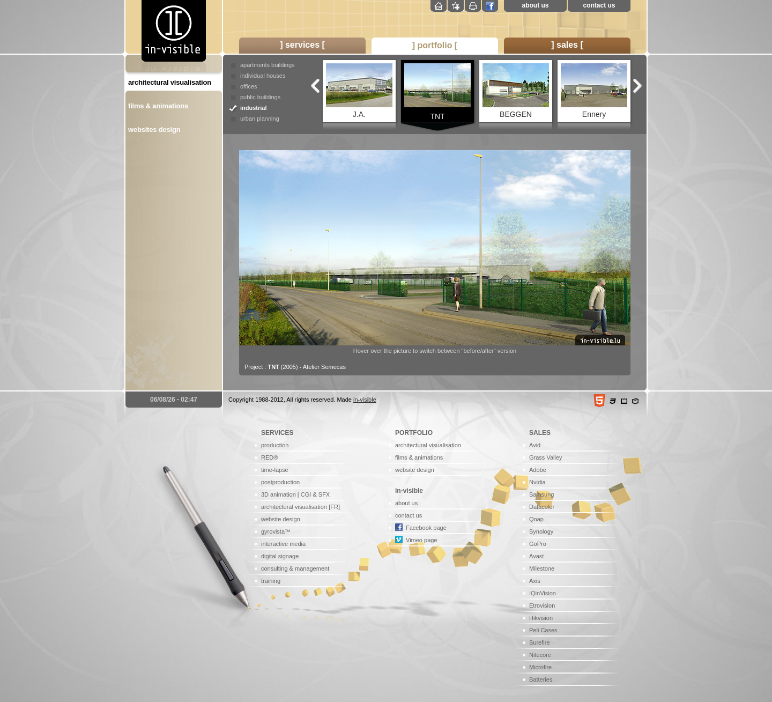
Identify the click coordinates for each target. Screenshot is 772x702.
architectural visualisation (169, 82)
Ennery (594, 91)
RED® (269, 457)
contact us (599, 5)
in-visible (364, 399)
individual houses (262, 75)
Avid (534, 445)
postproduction (280, 482)
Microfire (540, 667)
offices (248, 86)
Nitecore (540, 655)
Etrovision (542, 605)
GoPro (537, 544)
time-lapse (274, 470)
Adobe (537, 470)
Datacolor (541, 507)
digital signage (280, 556)
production (274, 445)
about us (535, 5)
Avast (536, 556)
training (270, 581)
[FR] (334, 507)
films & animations (158, 106)
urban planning (259, 118)
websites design (154, 129)
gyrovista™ (276, 531)
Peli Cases (543, 630)
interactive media (283, 544)
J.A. (359, 91)
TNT (437, 92)
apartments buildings (267, 65)
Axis (534, 581)
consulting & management (295, 568)
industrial (253, 108)
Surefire (539, 642)
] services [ (302, 44)
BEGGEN (515, 91)
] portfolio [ (434, 45)
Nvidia (537, 482)
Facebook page (426, 527)
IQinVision (542, 593)
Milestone (541, 568)
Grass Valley (545, 457)
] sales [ (567, 44)
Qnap (536, 519)
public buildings (260, 97)
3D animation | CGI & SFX (295, 494)
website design (280, 519)
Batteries (540, 679)
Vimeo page (421, 540)
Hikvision (541, 618)
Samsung (541, 494)
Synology (541, 531)
